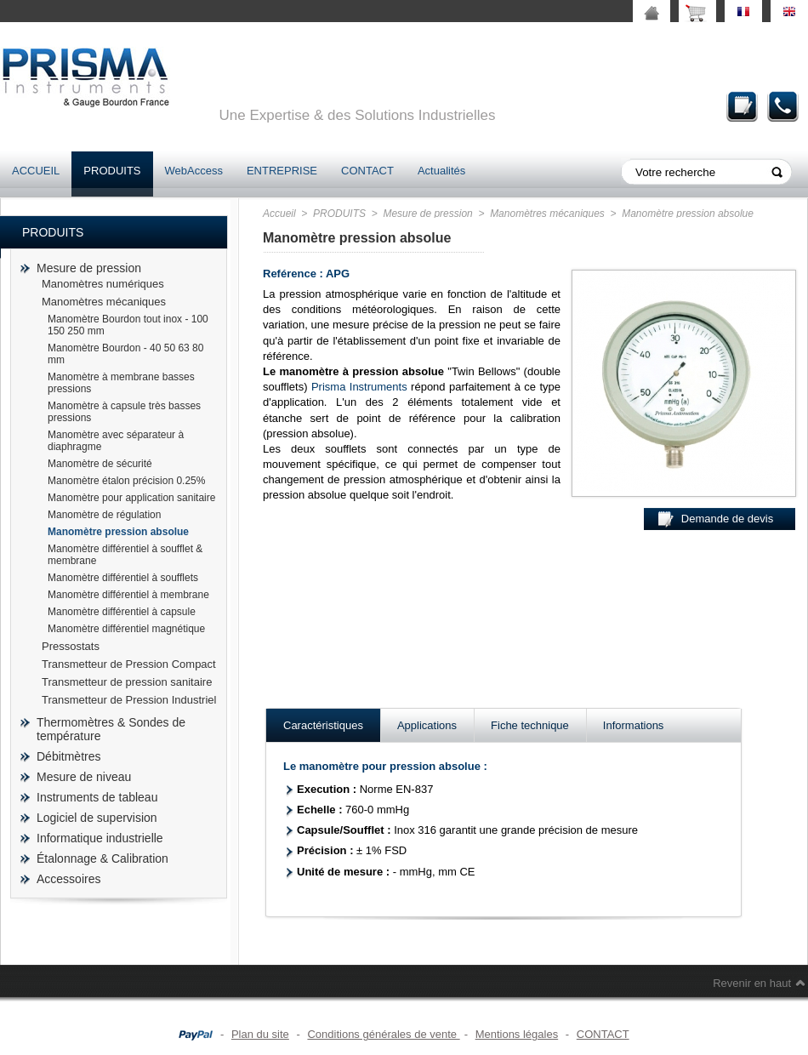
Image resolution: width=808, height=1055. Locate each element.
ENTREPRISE (282, 170)
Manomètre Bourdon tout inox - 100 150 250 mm (128, 325)
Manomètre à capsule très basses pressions (124, 412)
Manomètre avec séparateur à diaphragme (116, 441)
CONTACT (367, 170)
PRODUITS (111, 170)
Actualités (441, 170)
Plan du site (260, 1034)
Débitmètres (68, 756)
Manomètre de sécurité (100, 464)
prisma (85, 77)
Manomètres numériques (103, 283)
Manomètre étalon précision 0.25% (126, 481)
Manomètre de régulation (104, 515)
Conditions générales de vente (383, 1034)
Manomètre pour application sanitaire (131, 498)
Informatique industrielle (100, 838)
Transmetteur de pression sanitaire (127, 682)
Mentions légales (517, 1034)
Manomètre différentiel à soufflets (123, 578)
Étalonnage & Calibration (102, 858)
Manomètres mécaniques (104, 301)
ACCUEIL (36, 170)
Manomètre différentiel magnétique (126, 629)
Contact (783, 106)
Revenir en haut (752, 983)
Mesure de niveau (84, 777)
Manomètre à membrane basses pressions (121, 383)
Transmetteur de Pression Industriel (129, 699)
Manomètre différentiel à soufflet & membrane (125, 555)
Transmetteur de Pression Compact (129, 664)
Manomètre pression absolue (118, 532)
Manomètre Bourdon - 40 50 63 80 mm (125, 354)
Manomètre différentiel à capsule (122, 612)
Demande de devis (742, 106)
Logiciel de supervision (97, 817)
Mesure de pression (89, 268)
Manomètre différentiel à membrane (128, 595)
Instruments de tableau (97, 797)
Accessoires (68, 879)
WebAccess (194, 170)
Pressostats (71, 646)
